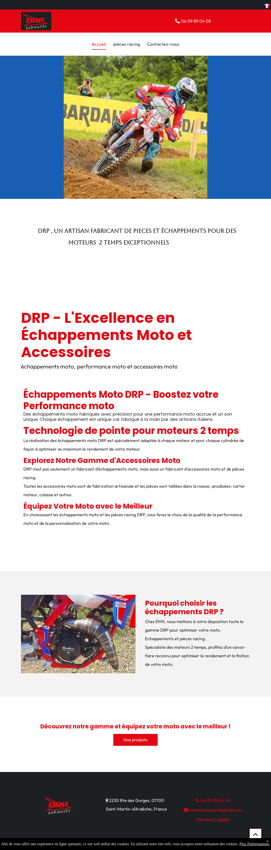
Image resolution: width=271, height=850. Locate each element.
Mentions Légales (213, 819)
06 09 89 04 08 (213, 800)
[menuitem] (99, 44)
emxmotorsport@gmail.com (213, 810)
